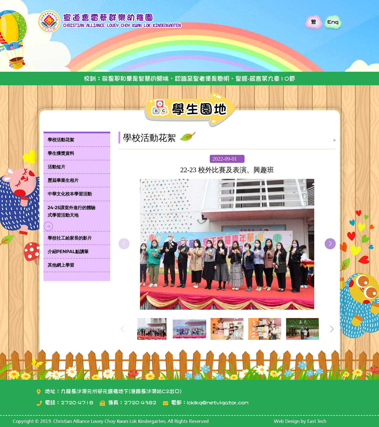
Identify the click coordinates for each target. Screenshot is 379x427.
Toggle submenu (48, 226)
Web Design (287, 421)
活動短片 (56, 166)
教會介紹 (241, 57)
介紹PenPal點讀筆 (68, 251)
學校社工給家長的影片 (70, 238)
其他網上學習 (61, 265)
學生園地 (150, 57)
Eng (332, 22)
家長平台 (332, 57)
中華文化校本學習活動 (70, 194)
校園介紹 (105, 57)
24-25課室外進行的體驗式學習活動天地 (71, 211)
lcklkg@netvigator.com (217, 402)
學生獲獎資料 (61, 153)
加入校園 (287, 57)
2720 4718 (77, 402)
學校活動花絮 (61, 139)
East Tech (316, 421)
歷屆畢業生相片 (63, 180)
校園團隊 (196, 57)
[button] (330, 243)
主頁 (59, 57)
